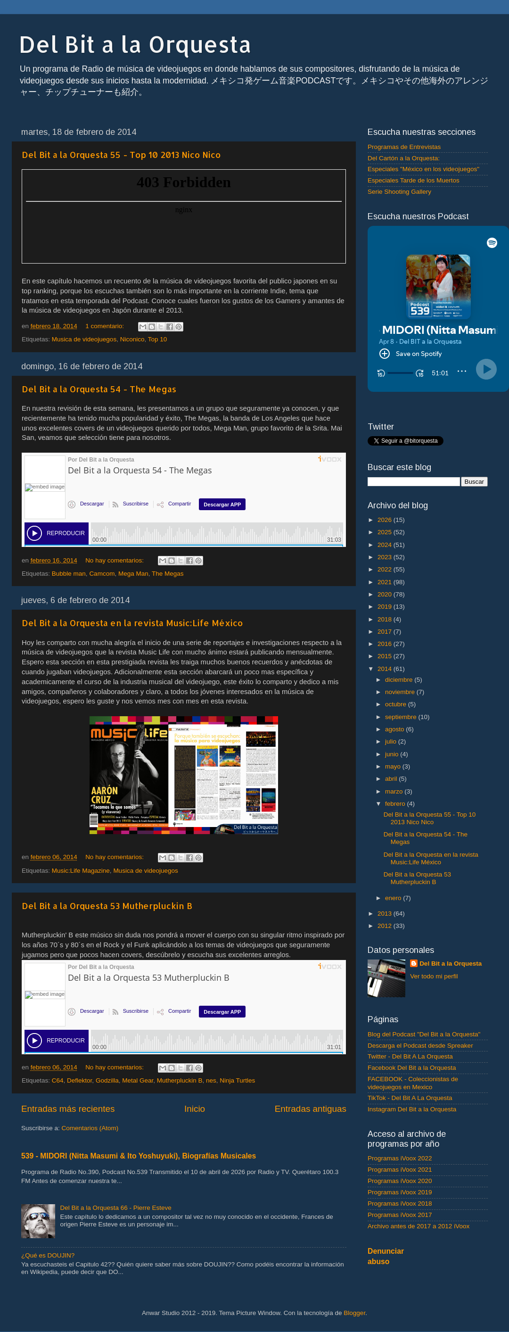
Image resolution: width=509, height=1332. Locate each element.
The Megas (168, 573)
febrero (396, 803)
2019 (386, 606)
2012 (386, 925)
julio (391, 741)
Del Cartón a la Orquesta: (404, 158)
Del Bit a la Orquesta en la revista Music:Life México (132, 622)
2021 (386, 582)
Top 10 (157, 339)
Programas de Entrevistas (404, 146)
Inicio (194, 1109)
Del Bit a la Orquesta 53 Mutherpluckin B (107, 905)
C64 (58, 1080)
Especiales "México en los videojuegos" (423, 169)
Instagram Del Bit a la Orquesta (412, 1109)
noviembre (401, 691)
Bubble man (69, 573)
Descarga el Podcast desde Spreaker (420, 1045)
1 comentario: (105, 326)
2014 (386, 668)
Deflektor (79, 1080)
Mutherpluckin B (180, 1080)
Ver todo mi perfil (434, 976)
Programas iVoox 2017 (400, 1214)
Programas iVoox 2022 (400, 1158)
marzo (394, 791)
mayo (393, 766)
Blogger (354, 1312)
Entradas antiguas (310, 1109)
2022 (386, 569)
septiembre (402, 716)
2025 (386, 532)
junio (392, 754)
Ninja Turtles (237, 1080)
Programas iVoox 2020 (400, 1180)
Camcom (102, 573)
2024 (386, 544)
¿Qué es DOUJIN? (47, 1255)
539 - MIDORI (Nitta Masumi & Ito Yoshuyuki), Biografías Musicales (138, 1156)
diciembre (399, 679)
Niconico (132, 339)
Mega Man (133, 573)
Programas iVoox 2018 (400, 1203)
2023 (386, 557)
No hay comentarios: (115, 560)
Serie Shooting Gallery (399, 191)
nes (211, 1080)
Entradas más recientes (68, 1109)
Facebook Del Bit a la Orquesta (412, 1067)
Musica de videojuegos (84, 339)
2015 (386, 656)
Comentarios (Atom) (90, 1128)
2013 (386, 913)
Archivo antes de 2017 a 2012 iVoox (418, 1226)
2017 (386, 631)
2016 (386, 643)
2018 (386, 619)
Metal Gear (137, 1080)
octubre (396, 704)
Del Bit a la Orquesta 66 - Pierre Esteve (115, 1207)
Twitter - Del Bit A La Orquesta (410, 1056)
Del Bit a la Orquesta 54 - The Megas (99, 388)
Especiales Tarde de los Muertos (414, 180)
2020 (386, 594)
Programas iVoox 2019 (400, 1192)
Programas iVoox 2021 (400, 1169)
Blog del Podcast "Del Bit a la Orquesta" (424, 1034)
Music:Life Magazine (81, 870)
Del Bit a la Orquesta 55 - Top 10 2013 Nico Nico (121, 154)
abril (392, 778)
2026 (386, 519)
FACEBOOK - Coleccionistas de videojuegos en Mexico (413, 1083)
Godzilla (107, 1080)
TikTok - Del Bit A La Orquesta (410, 1097)
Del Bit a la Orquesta (135, 43)
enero (394, 898)
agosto (395, 729)
